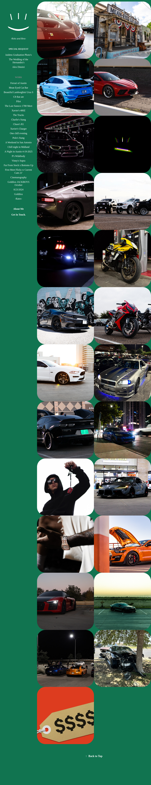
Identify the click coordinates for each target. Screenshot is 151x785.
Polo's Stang (18, 138)
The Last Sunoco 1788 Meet (18, 106)
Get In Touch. (18, 214)
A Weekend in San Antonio (18, 142)
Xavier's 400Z (18, 110)
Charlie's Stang (18, 119)
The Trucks (18, 115)
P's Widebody (18, 156)
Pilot (18, 101)
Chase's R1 (18, 124)
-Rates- (18, 198)
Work (18, 77)
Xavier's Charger (18, 128)
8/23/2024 (18, 189)
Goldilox (18, 194)
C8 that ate (18, 97)
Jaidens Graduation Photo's (18, 55)
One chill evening (18, 133)
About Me (18, 209)
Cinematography (18, 177)
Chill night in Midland (18, 147)
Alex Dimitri (18, 67)
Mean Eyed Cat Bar (18, 87)
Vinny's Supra (18, 160)
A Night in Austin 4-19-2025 (18, 151)
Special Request (18, 49)
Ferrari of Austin (18, 83)
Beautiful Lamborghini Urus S (18, 92)
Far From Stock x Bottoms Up (18, 165)
